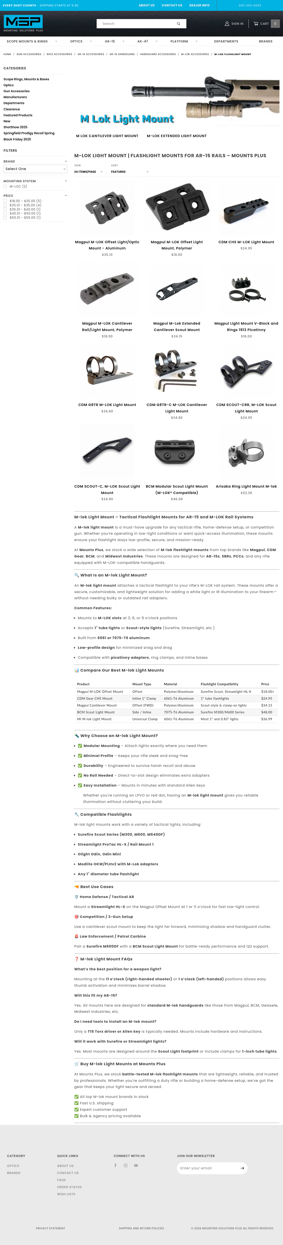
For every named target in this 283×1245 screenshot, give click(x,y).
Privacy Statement (50, 1228)
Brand (9, 161)
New (7, 121)
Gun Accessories (17, 91)
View (77, 165)
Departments (226, 41)
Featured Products (18, 115)
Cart (266, 24)
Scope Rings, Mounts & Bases (26, 79)
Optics (81, 41)
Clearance (12, 109)
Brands (266, 41)
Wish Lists (66, 1194)
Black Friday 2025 (17, 140)
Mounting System (20, 181)
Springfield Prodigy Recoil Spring (29, 133)
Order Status (69, 1187)
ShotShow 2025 (15, 127)
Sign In (234, 23)
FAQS (61, 1180)
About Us (147, 5)
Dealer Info (199, 5)
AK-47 (148, 41)
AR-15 (114, 41)
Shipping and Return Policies (141, 1228)
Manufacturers (15, 97)
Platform (184, 41)
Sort (114, 165)
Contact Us (172, 5)
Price (8, 196)
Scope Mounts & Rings (32, 41)
